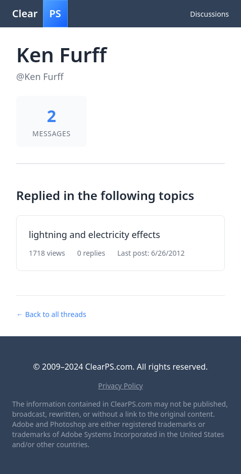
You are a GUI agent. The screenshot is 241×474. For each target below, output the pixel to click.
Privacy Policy (120, 385)
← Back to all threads (51, 314)
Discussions (209, 14)
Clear (40, 13)
